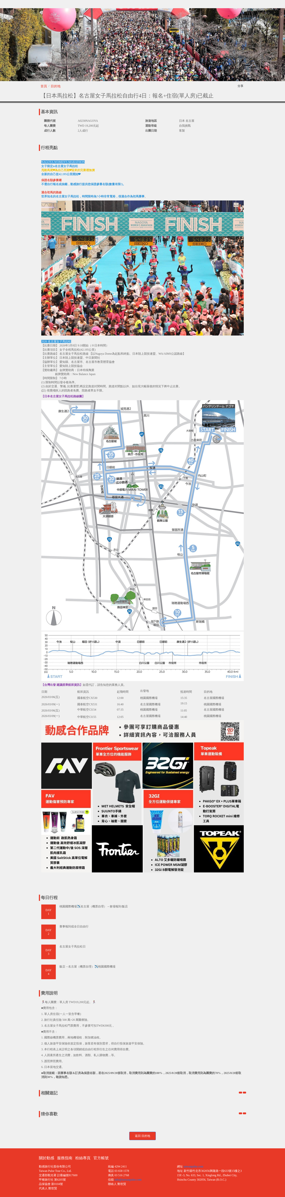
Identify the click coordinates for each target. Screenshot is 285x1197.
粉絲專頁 (83, 1158)
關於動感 (46, 1158)
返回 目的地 (142, 1135)
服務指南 (64, 1158)
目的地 (56, 86)
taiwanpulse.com (193, 1166)
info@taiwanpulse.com (128, 1179)
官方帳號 (101, 1158)
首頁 (44, 86)
